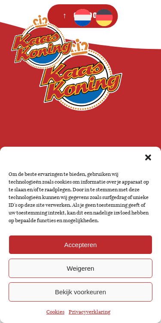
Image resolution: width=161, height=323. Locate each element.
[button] (148, 157)
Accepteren (80, 244)
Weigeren (80, 268)
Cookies (55, 312)
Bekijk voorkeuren (80, 292)
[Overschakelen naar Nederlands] (82, 17)
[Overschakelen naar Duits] (104, 17)
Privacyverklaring (89, 312)
